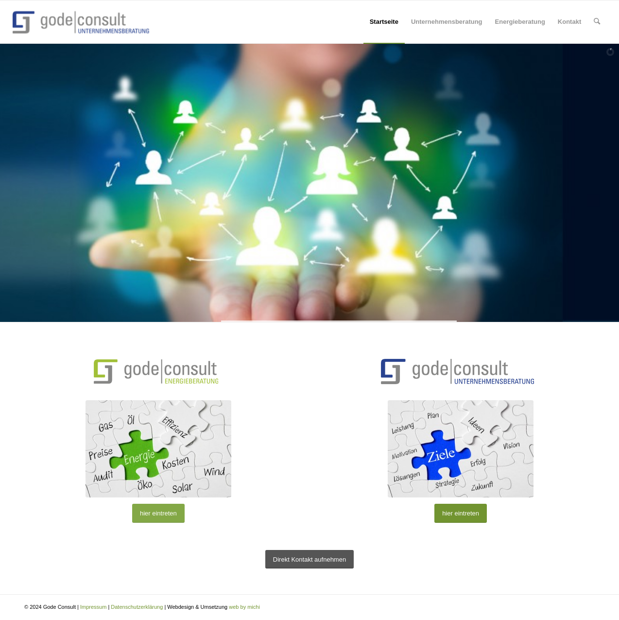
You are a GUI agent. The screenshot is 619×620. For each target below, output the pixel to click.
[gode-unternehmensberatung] (460, 371)
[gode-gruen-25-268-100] (158, 371)
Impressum (94, 607)
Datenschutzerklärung (137, 607)
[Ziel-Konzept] (460, 448)
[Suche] (596, 21)
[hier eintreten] (158, 513)
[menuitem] (384, 21)
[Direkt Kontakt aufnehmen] (309, 559)
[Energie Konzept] (158, 448)
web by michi (244, 607)
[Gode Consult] (83, 21)
